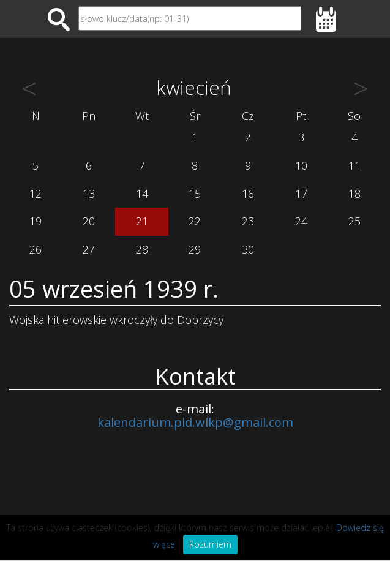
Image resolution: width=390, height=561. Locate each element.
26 (35, 249)
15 (195, 193)
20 (89, 221)
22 (195, 221)
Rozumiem (210, 544)
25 (354, 221)
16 (248, 193)
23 (248, 221)
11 (354, 165)
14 (142, 193)
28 (142, 249)
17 (301, 193)
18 (354, 193)
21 (142, 221)
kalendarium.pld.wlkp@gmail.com (195, 422)
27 (89, 249)
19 (35, 221)
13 (89, 193)
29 (195, 249)
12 (35, 193)
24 (301, 221)
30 (248, 249)
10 (301, 165)
